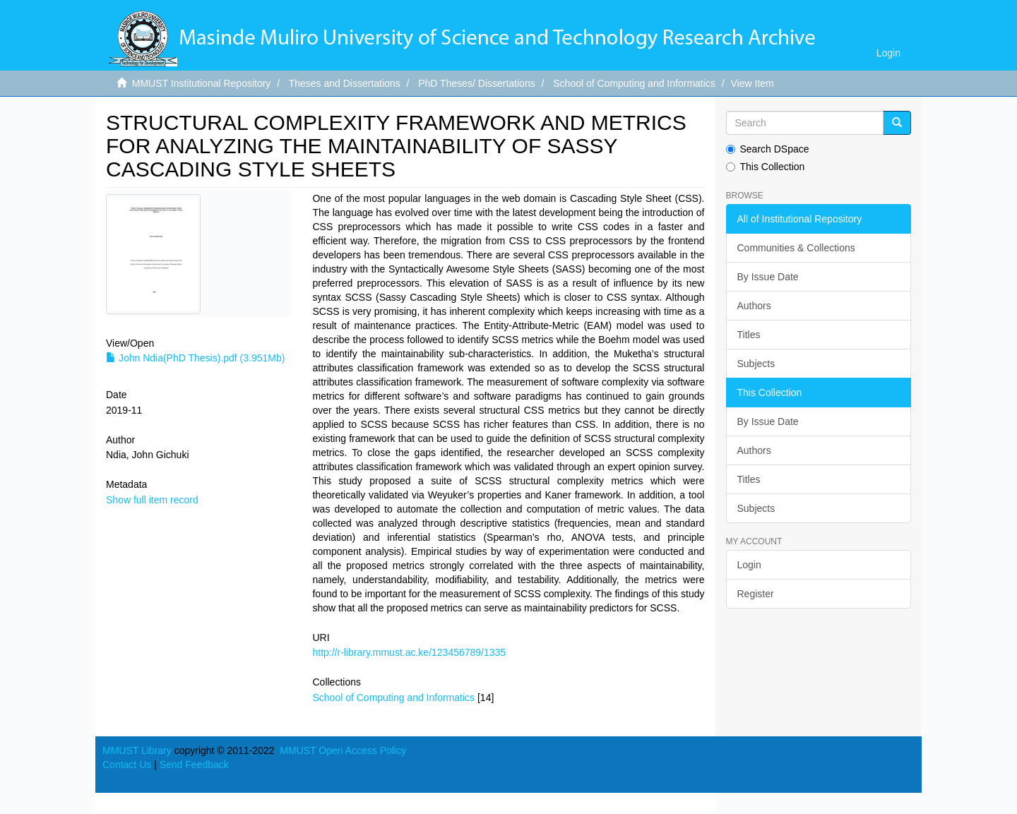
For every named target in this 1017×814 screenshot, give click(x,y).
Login (749, 564)
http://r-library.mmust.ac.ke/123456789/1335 (409, 652)
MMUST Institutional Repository (201, 83)
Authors (754, 305)
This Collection (765, 166)
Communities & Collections (796, 247)
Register (755, 593)
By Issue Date (768, 276)
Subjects (756, 363)
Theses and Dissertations (344, 83)
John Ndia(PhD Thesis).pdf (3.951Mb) (195, 358)
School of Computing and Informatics (634, 83)
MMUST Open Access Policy (343, 750)
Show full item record (152, 499)
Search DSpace (767, 149)
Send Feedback (194, 764)
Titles (749, 334)
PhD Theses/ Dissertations (476, 83)
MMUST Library (137, 750)
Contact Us (126, 764)
